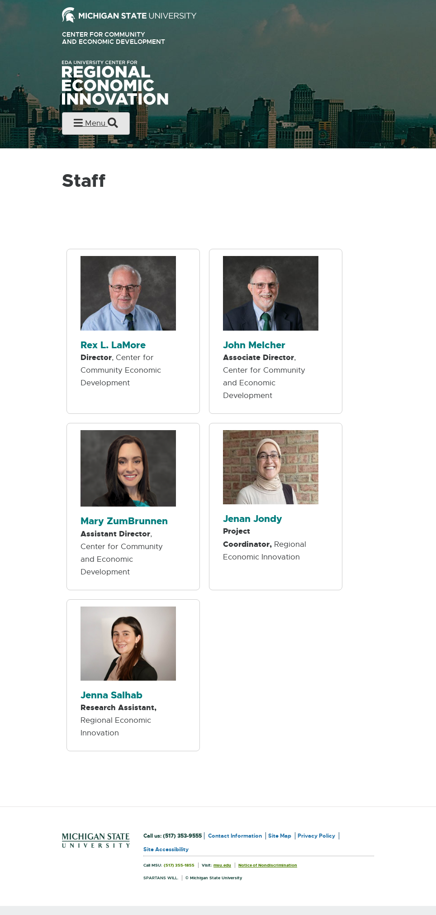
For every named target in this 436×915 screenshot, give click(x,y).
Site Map (279, 835)
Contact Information (235, 835)
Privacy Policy (316, 835)
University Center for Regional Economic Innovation (129, 83)
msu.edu (222, 865)
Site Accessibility (166, 849)
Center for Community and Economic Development (126, 38)
